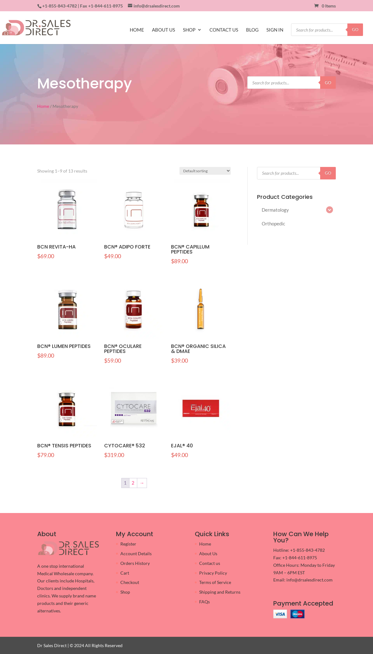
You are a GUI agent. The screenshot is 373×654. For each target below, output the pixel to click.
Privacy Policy (213, 573)
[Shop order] (205, 171)
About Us (208, 553)
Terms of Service (215, 582)
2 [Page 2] (133, 482)
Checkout (129, 582)
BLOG (252, 30)
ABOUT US (163, 30)
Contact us (209, 563)
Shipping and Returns (219, 592)
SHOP (189, 30)
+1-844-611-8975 (105, 5)
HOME (137, 30)
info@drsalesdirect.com (309, 579)
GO (355, 29)
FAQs (204, 601)
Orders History (135, 563)
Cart (124, 573)
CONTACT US (223, 30)
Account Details (136, 553)
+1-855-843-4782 (59, 5)
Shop (125, 592)
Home (43, 106)
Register (128, 543)
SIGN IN (274, 30)
